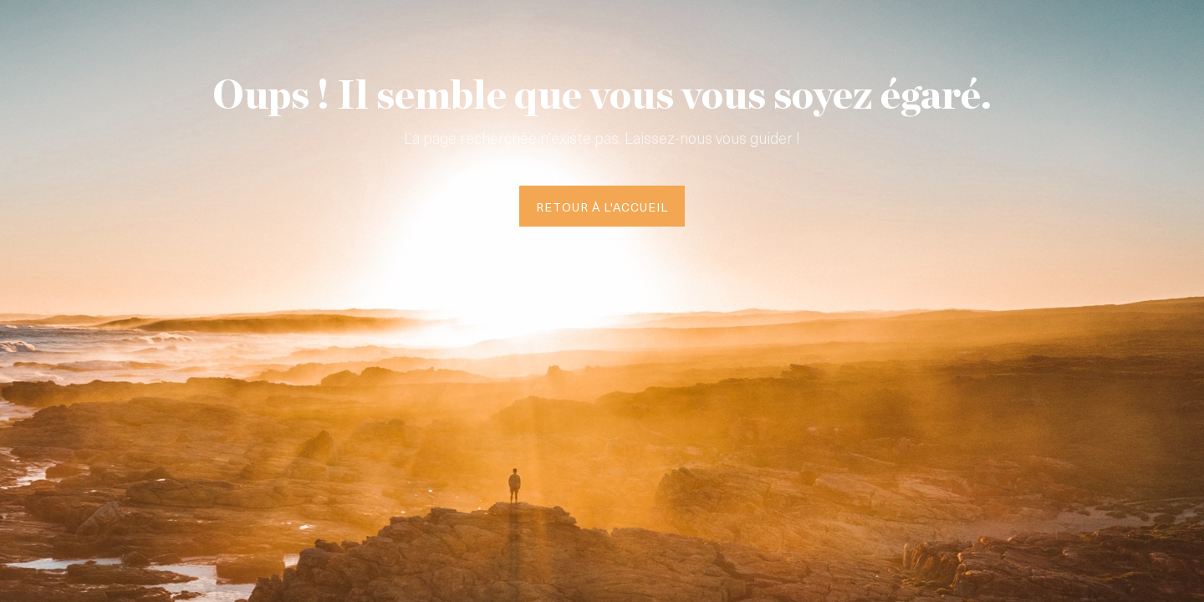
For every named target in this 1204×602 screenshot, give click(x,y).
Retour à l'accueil (602, 207)
